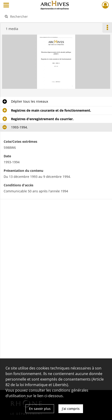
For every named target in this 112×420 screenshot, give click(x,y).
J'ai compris (71, 408)
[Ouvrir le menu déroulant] (6, 5)
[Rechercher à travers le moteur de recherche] (53, 16)
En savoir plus (40, 408)
